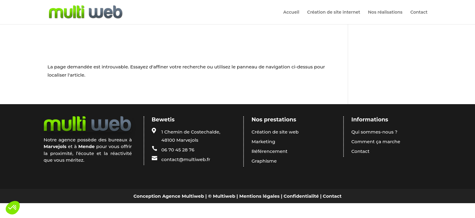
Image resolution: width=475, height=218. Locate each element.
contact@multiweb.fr (185, 159)
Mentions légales (259, 196)
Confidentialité (301, 196)
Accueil (291, 12)
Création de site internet (333, 12)
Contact (418, 12)
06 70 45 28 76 (177, 150)
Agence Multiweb (183, 196)
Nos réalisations (385, 12)
